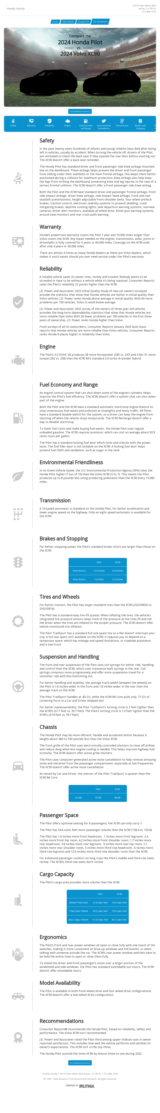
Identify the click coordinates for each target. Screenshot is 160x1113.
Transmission (135, 130)
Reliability (55, 130)
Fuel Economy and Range (95, 132)
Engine (74, 130)
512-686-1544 (149, 11)
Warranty (34, 130)
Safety (14, 130)
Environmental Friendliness (115, 132)
